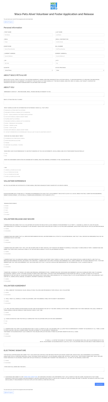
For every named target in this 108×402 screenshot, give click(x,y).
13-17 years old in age (11, 172)
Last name (58, 32)
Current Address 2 (61, 53)
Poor (6, 208)
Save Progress (9, 22)
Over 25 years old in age (12, 176)
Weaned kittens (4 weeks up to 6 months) (17, 112)
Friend (6, 142)
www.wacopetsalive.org (12, 140)
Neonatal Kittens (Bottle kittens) (14, 110)
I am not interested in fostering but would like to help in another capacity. (28, 132)
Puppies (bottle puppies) (12, 118)
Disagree (7, 230)
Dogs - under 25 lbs (10, 125)
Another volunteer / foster (13, 144)
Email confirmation (61, 39)
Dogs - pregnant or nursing (13, 123)
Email (6, 39)
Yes (5, 153)
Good (6, 212)
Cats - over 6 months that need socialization (18, 114)
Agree (6, 228)
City (56, 60)
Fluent (6, 214)
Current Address (9, 53)
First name (7, 32)
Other (6, 147)
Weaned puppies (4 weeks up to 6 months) (17, 121)
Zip (5, 60)
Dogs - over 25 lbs (10, 127)
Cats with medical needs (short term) (16, 116)
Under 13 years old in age (12, 170)
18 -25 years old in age (11, 174)
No (5, 155)
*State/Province (60, 67)
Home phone (7, 46)
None (6, 205)
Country (6, 67)
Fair (6, 210)
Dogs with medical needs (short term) (16, 129)
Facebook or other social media (14, 138)
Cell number (59, 46)
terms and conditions (31, 376)
